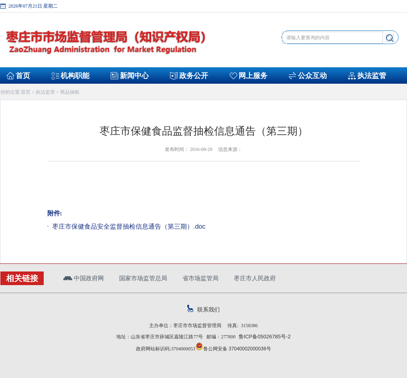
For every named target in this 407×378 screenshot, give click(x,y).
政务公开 (193, 76)
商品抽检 (69, 92)
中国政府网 (83, 278)
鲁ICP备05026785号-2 (262, 337)
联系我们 (203, 309)
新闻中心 (134, 76)
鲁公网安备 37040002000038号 (233, 349)
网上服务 (253, 76)
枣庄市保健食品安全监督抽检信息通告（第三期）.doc (128, 226)
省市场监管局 (200, 278)
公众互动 (312, 76)
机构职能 (75, 76)
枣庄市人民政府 (255, 278)
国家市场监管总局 (143, 278)
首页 (23, 76)
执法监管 (371, 76)
